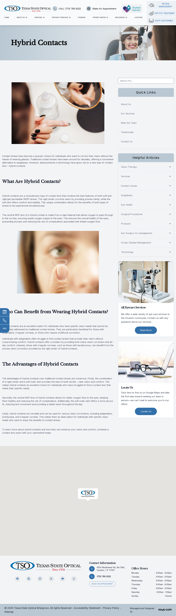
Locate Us (146, 411)
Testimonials (127, 132)
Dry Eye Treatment (162, 13)
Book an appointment (102, 584)
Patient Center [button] (100, 17)
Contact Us (127, 141)
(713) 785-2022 (104, 576)
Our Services (127, 113)
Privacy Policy (111, 608)
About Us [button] (22, 17)
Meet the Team (129, 122)
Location (138, 17)
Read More (146, 330)
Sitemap (9, 611)
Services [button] (39, 17)
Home (6, 17)
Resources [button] (121, 17)
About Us (126, 104)
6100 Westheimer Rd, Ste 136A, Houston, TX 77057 (111, 568)
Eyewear (81, 17)
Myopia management (160, 5)
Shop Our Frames (161, 21)
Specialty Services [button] (61, 17)
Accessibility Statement (87, 608)
